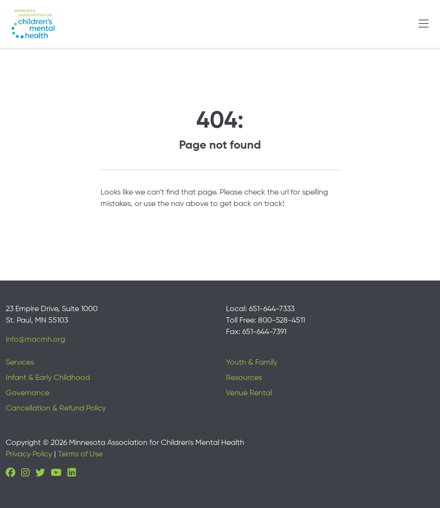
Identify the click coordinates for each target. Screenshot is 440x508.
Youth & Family (251, 363)
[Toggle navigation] (423, 24)
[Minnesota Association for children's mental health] (33, 24)
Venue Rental (249, 393)
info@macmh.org (35, 340)
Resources (244, 378)
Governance (27, 393)
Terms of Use (80, 454)
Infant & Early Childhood (48, 378)
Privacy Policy (29, 454)
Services (20, 363)
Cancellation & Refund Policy (56, 408)
